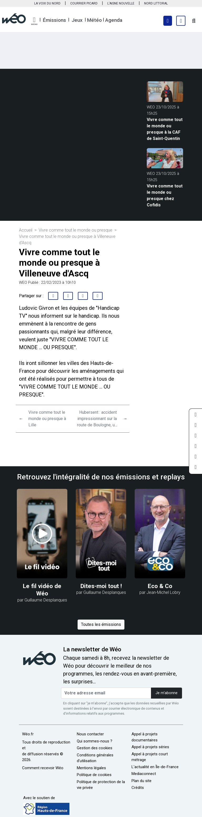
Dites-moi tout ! (101, 586)
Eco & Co (160, 586)
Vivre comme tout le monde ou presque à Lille (47, 418)
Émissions (54, 20)
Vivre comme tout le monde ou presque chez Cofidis (165, 195)
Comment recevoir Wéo (42, 768)
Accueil (25, 230)
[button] (34, 21)
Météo (94, 20)
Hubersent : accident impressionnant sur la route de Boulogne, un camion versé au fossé (97, 425)
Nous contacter (90, 734)
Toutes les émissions (101, 624)
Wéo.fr (28, 734)
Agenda (113, 20)
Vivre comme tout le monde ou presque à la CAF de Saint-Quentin (165, 129)
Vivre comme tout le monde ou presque (76, 230)
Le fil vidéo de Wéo (42, 590)
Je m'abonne (166, 693)
